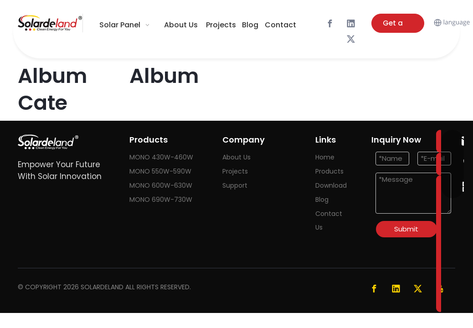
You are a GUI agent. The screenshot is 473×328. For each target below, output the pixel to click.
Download (331, 185)
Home (324, 157)
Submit (406, 229)
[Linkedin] (351, 23)
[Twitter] (351, 39)
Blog (322, 199)
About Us (236, 157)
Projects (235, 171)
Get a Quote (394, 25)
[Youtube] (439, 288)
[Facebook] (330, 23)
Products (329, 171)
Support (234, 185)
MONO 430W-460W (161, 157)
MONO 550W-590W (160, 171)
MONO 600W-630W (160, 185)
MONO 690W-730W (160, 199)
